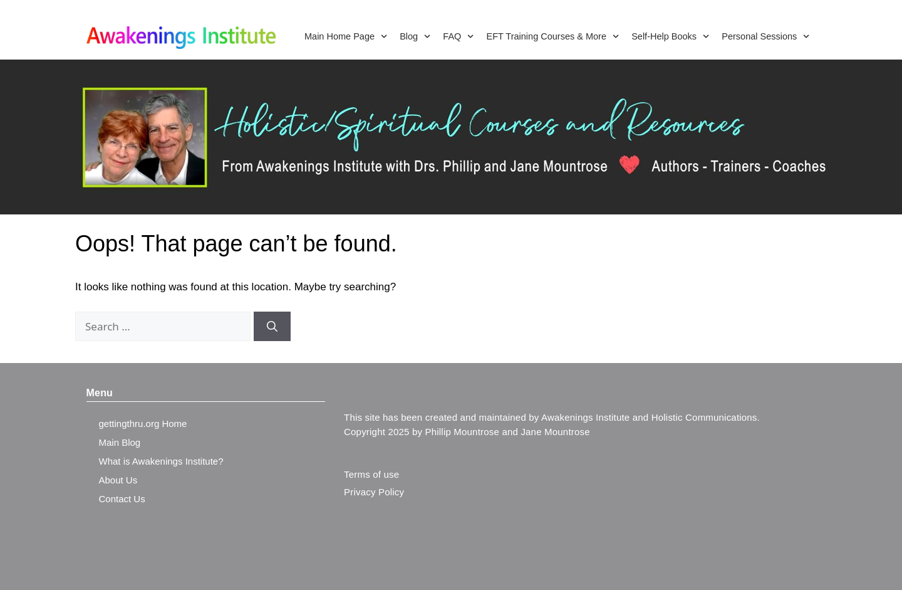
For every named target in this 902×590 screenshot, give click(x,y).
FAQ (458, 36)
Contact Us (122, 498)
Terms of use (371, 474)
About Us (118, 480)
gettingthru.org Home (143, 423)
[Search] (272, 327)
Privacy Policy (374, 492)
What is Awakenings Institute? (161, 461)
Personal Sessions (765, 36)
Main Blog (120, 442)
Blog (415, 36)
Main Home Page (345, 36)
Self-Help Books (670, 36)
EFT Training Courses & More (552, 36)
